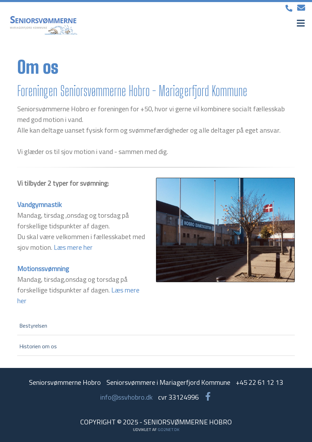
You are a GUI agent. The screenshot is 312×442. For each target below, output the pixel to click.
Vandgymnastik (39, 204)
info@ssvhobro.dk (126, 397)
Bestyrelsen (33, 325)
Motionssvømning (43, 268)
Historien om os (38, 346)
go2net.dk (168, 429)
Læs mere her (73, 247)
